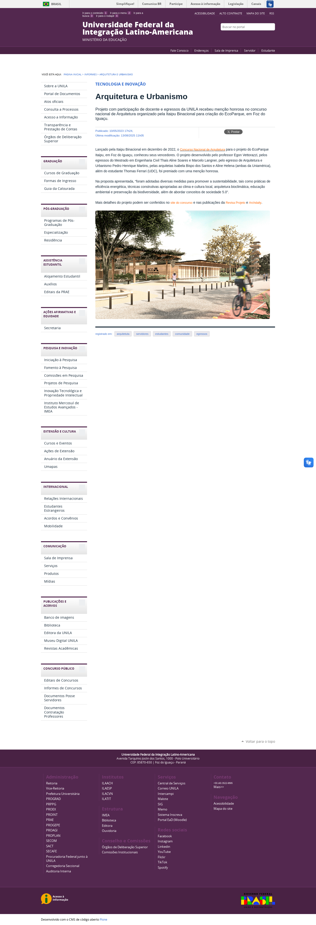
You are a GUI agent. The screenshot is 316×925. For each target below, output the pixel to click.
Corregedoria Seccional (62, 866)
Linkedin (164, 847)
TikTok (162, 862)
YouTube (254, 36)
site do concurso (181, 202)
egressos (202, 333)
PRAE (50, 820)
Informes (90, 74)
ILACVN (107, 794)
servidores (142, 333)
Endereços (201, 50)
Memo (162, 809)
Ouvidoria (109, 831)
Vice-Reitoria (55, 788)
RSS (271, 13)
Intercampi (166, 794)
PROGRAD (53, 799)
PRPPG (51, 804)
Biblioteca (109, 820)
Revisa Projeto (235, 202)
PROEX (51, 809)
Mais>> (219, 787)
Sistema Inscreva (170, 815)
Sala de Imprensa (226, 50)
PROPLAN (53, 836)
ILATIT (106, 799)
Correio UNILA (168, 788)
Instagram (272, 36)
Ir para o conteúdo (94, 12)
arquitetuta (123, 333)
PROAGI (52, 830)
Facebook (260, 36)
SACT (49, 846)
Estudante (268, 50)
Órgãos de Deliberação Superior (125, 847)
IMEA (105, 815)
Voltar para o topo (260, 741)
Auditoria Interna (58, 871)
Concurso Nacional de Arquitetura (202, 149)
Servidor (250, 50)
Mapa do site (256, 13)
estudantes (161, 333)
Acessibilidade (224, 803)
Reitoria (51, 783)
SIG (160, 804)
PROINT (52, 815)
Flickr (266, 36)
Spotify (163, 868)
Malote (163, 799)
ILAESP (107, 788)
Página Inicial (72, 74)
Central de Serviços (171, 783)
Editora (107, 826)
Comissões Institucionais (120, 852)
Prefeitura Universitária (62, 794)
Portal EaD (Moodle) (172, 820)
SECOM (51, 841)
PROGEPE (53, 825)
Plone (103, 919)
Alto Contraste (230, 13)
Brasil (56, 4)
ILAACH (107, 783)
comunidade (182, 333)
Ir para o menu (120, 12)
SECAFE (51, 851)
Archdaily (255, 202)
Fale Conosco (179, 50)
